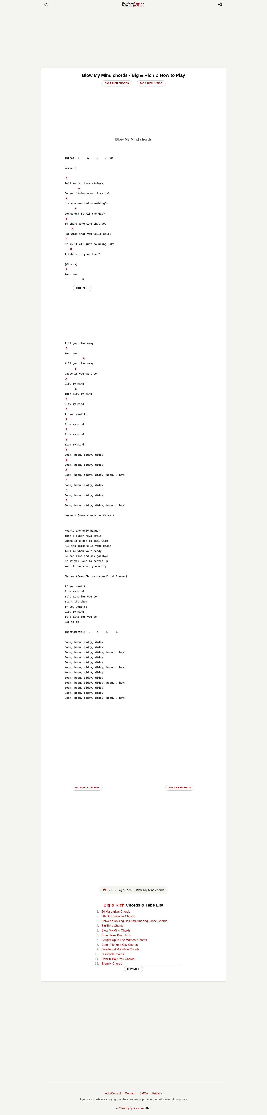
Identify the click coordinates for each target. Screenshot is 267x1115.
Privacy (157, 1093)
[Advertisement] (133, 37)
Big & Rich (113, 905)
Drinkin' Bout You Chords (118, 959)
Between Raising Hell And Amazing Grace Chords (134, 921)
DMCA (143, 1093)
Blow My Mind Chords (116, 930)
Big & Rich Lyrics (151, 83)
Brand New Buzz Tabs (116, 935)
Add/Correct (113, 1093)
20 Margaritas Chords (116, 911)
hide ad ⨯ (82, 288)
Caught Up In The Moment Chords (124, 940)
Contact (130, 1093)
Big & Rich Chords (117, 83)
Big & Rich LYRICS (180, 787)
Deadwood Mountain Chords (120, 949)
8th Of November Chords (118, 916)
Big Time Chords (112, 925)
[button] (46, 4)
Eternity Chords (112, 963)
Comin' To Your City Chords (120, 944)
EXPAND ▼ (133, 969)
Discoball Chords (113, 954)
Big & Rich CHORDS (87, 787)
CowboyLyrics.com (131, 1108)
